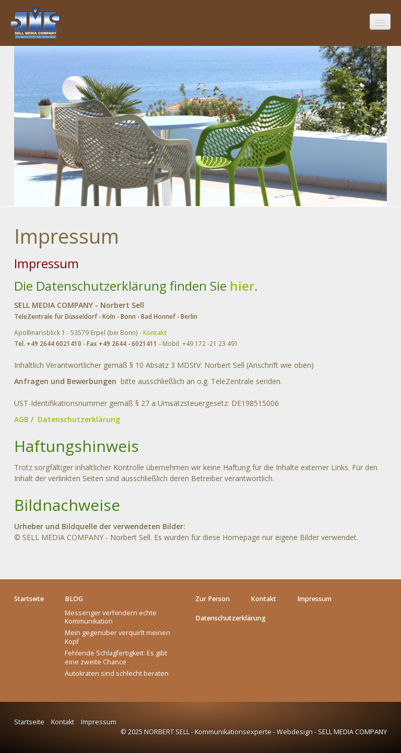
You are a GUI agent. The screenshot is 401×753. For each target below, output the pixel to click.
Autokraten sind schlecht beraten (117, 673)
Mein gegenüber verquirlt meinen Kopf (117, 637)
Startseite (29, 722)
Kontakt (155, 332)
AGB (21, 419)
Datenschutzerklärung (79, 419)
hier (242, 285)
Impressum (98, 722)
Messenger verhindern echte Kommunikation (111, 617)
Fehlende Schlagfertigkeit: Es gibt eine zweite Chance (116, 657)
